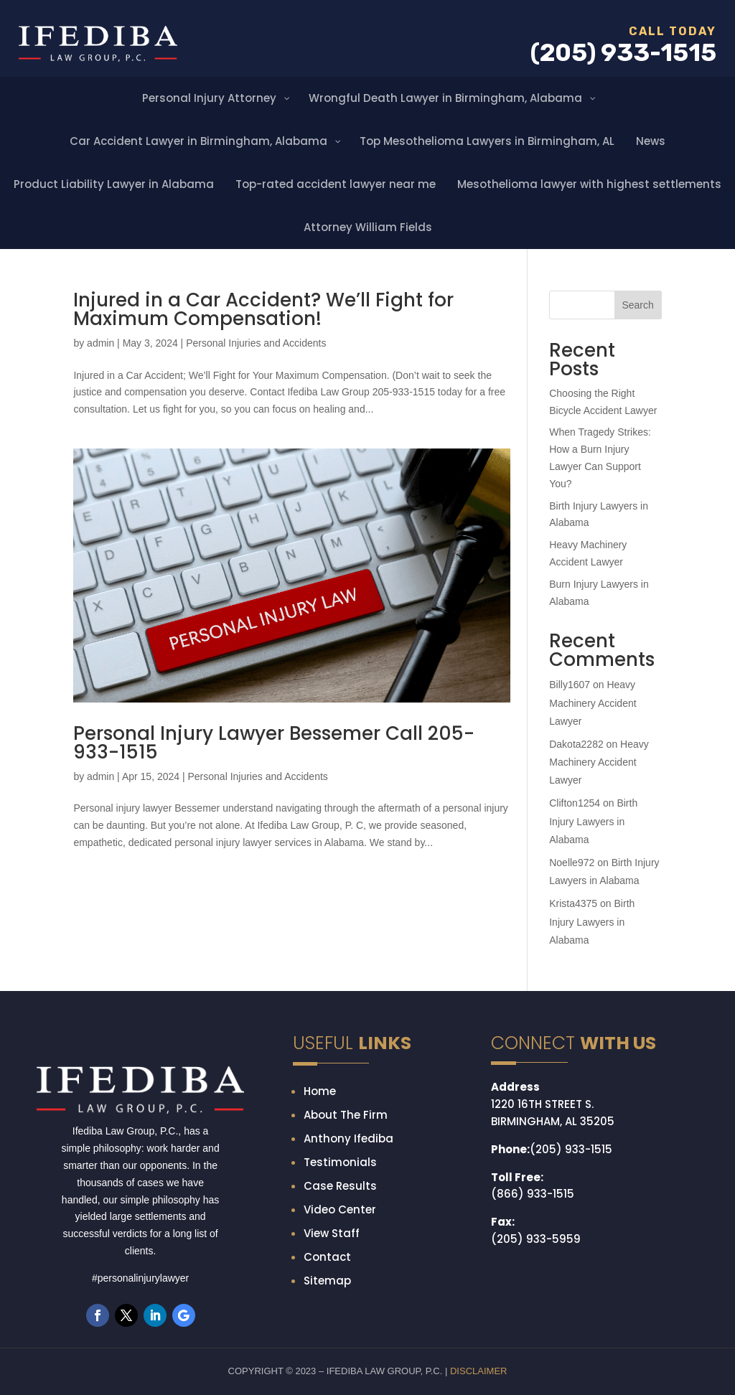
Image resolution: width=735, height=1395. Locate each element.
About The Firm (346, 1114)
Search (637, 305)
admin (100, 343)
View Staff (332, 1233)
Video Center (340, 1209)
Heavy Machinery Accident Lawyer (592, 702)
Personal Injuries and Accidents (256, 343)
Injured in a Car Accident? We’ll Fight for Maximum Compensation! (263, 309)
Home (320, 1091)
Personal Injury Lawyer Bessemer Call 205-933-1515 (273, 742)
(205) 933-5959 (536, 1238)
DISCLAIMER (478, 1371)
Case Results (340, 1185)
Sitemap (327, 1280)
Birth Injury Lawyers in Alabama (593, 821)
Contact (327, 1256)
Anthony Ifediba (348, 1138)
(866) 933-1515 (532, 1193)
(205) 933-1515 (571, 1149)
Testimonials (340, 1162)
